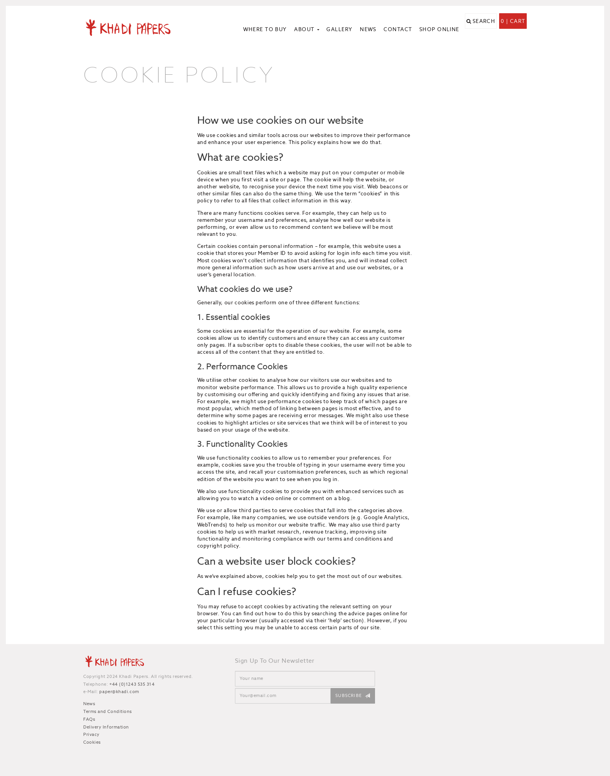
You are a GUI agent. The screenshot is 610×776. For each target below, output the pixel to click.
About (306, 29)
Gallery (339, 29)
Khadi (114, 662)
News (368, 29)
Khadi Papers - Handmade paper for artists (134, 27)
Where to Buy (265, 29)
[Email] (283, 696)
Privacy (91, 734)
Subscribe (348, 695)
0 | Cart (513, 30)
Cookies (92, 742)
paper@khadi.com (119, 691)
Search (484, 30)
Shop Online (439, 29)
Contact (398, 29)
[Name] (305, 678)
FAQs (89, 719)
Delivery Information (106, 727)
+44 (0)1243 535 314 (131, 684)
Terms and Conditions (107, 711)
